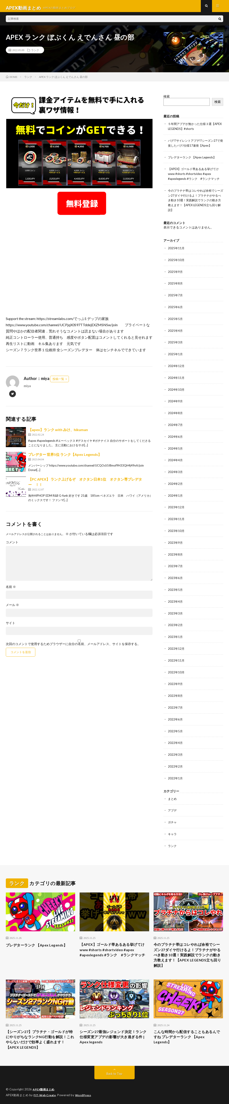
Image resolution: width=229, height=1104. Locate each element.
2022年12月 (176, 644)
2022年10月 (176, 667)
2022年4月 (175, 737)
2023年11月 (176, 516)
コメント (12, 546)
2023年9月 (175, 539)
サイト (10, 626)
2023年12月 (176, 504)
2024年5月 (175, 446)
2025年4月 (175, 330)
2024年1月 (175, 493)
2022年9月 (175, 679)
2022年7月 (175, 702)
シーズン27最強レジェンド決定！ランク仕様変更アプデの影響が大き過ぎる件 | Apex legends (113, 1034)
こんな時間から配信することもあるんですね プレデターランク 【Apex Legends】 (187, 1034)
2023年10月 (176, 528)
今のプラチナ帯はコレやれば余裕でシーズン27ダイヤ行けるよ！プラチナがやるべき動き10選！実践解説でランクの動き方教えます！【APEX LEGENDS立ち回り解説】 (195, 202)
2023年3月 (175, 609)
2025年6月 (175, 307)
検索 (166, 100)
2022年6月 (175, 713)
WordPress (85, 1094)
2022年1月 (175, 771)
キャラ (172, 826)
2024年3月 (175, 470)
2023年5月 (175, 586)
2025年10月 (176, 261)
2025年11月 (176, 249)
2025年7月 (175, 296)
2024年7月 (175, 423)
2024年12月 (176, 365)
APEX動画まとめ (44, 1088)
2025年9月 (175, 272)
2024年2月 (175, 481)
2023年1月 (175, 632)
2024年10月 (176, 388)
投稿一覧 (58, 382)
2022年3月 (175, 748)
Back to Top (114, 1073)
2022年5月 (175, 725)
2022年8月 (175, 690)
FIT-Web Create (46, 1094)
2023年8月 (175, 551)
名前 (11, 590)
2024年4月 (175, 458)
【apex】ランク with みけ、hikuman (58, 433)
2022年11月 (176, 655)
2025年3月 (175, 342)
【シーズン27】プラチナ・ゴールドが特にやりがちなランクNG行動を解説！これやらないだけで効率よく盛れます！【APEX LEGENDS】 (40, 1037)
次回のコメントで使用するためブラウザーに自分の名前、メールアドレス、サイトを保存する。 (73, 647)
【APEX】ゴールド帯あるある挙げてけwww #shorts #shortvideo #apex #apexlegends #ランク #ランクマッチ (195, 176)
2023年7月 (175, 562)
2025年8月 (175, 284)
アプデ (172, 803)
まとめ (172, 792)
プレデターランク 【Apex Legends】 (194, 160)
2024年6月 (175, 435)
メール (12, 608)
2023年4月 (175, 597)
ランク (35, 53)
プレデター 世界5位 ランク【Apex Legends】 (65, 458)
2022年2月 (175, 760)
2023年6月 (175, 574)
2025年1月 (175, 354)
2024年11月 (176, 377)
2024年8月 (175, 412)
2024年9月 (175, 400)
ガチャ (172, 815)
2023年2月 (175, 621)
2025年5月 (175, 319)
